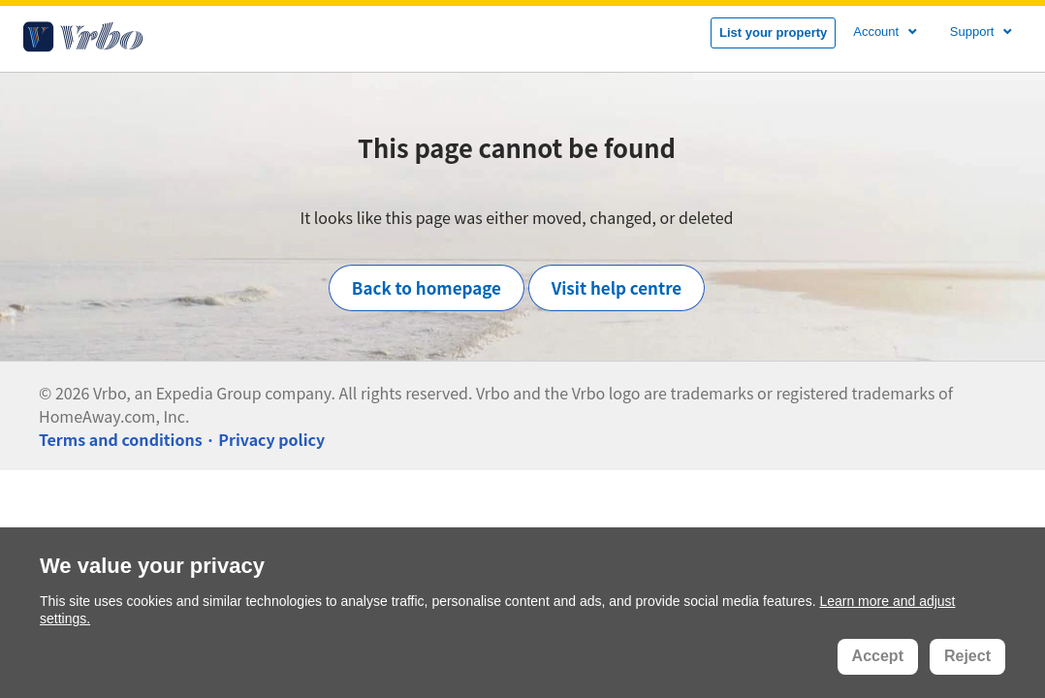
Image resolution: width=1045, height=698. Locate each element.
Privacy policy (271, 439)
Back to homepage (426, 287)
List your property (773, 32)
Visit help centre (617, 287)
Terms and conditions (121, 439)
